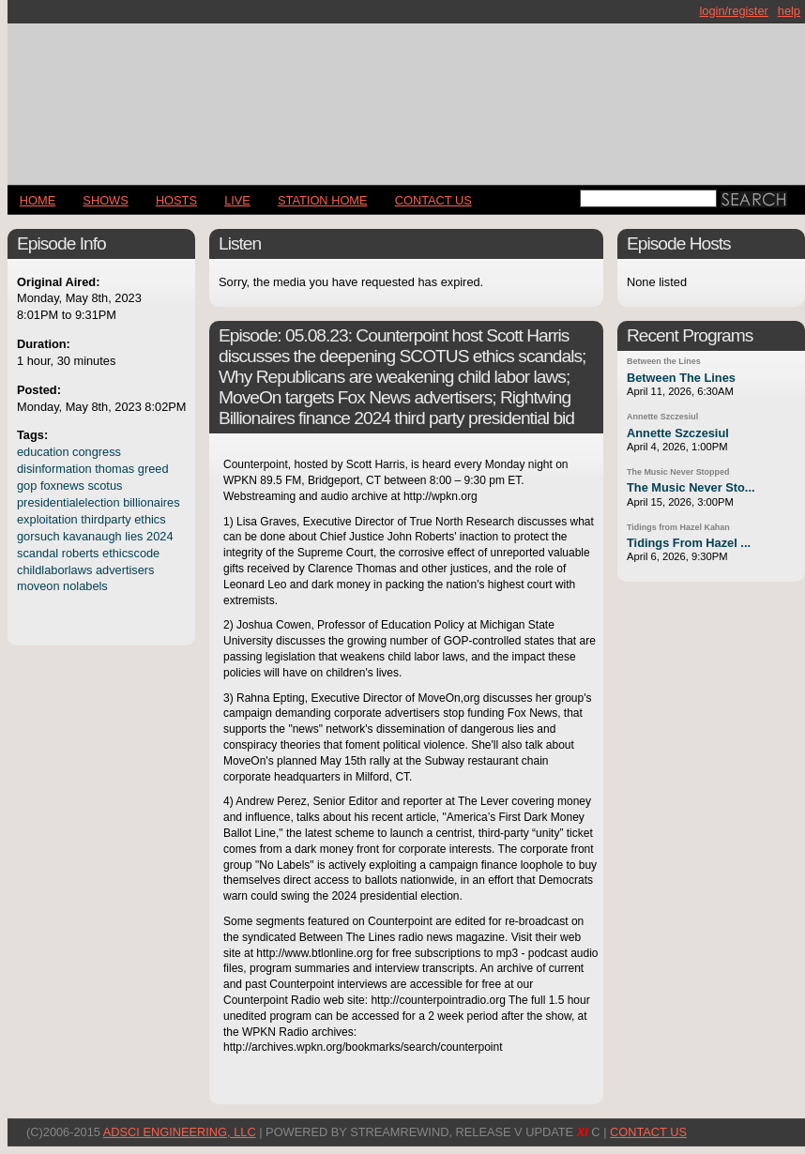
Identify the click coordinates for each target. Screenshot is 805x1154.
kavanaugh (92, 536)
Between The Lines (681, 378)
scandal (37, 553)
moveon (38, 586)
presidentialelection (68, 502)
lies (134, 536)
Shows (105, 200)
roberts (80, 553)
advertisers (125, 570)
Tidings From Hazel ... (689, 543)
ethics (149, 519)
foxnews (62, 485)
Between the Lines (664, 361)
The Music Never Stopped (678, 472)
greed (153, 469)
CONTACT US (433, 200)
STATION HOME (323, 200)
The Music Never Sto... (691, 487)
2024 (159, 536)
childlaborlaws (54, 570)
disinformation (54, 469)
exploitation (47, 519)
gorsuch (38, 536)
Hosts (176, 200)
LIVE (237, 200)
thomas (114, 469)
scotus (104, 485)
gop (27, 485)
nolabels (85, 586)
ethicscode (130, 553)
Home (37, 200)
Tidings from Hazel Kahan (678, 527)
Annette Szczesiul (662, 416)
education (43, 452)
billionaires (151, 502)
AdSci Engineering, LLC (179, 1132)
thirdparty (105, 519)
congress (96, 452)
